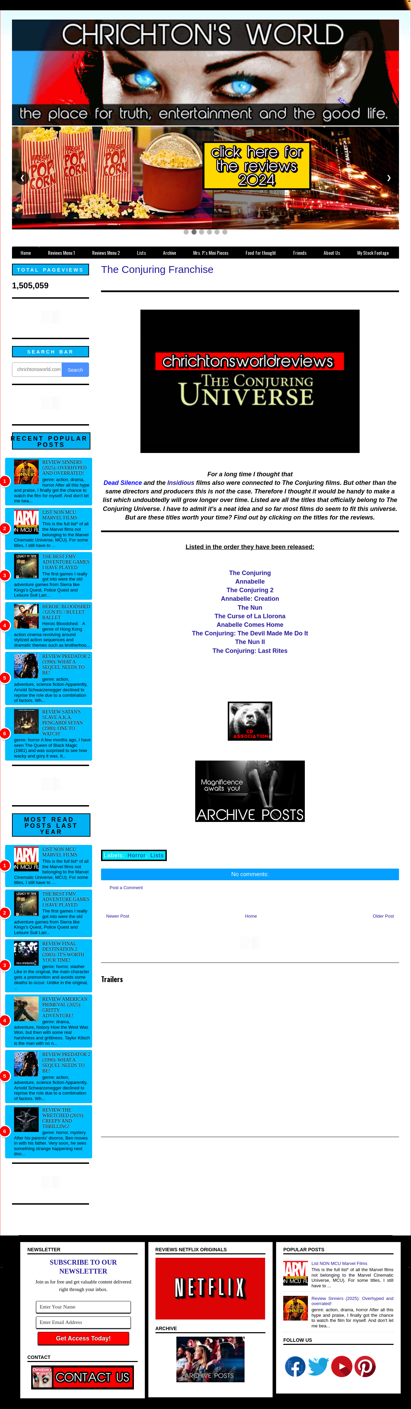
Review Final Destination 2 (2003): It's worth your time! (63, 952)
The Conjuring (250, 573)
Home (251, 916)
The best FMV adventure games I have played (66, 562)
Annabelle (250, 581)
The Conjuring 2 (250, 590)
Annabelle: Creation (250, 598)
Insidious (181, 482)
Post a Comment (126, 887)
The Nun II (250, 641)
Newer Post (117, 916)
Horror (136, 855)
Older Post (383, 916)
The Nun (250, 607)
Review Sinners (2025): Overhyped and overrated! (64, 467)
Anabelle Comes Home (249, 624)
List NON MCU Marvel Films (59, 515)
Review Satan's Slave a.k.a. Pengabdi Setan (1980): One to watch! (62, 722)
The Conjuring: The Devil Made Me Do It (250, 633)
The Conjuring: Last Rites (249, 650)
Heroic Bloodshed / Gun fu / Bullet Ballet (66, 612)
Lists (157, 855)
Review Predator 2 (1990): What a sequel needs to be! (66, 664)
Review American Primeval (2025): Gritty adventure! (65, 1007)
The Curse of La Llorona (249, 616)
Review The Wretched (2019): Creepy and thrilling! (63, 1118)
